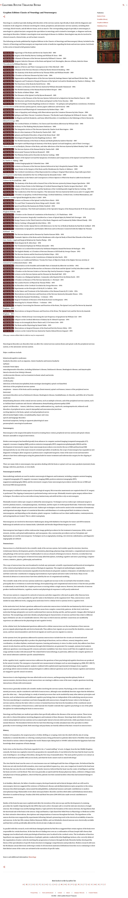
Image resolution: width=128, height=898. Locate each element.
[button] (4, 17)
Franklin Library (102, 19)
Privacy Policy (34, 892)
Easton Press (101, 16)
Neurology (32, 857)
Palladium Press (102, 26)
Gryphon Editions (102, 22)
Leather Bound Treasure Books (21, 5)
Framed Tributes (93, 892)
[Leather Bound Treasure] (1, 5)
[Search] (118, 5)
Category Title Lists (79, 892)
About (68, 892)
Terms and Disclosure (47, 892)
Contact (60, 892)
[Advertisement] (109, 93)
